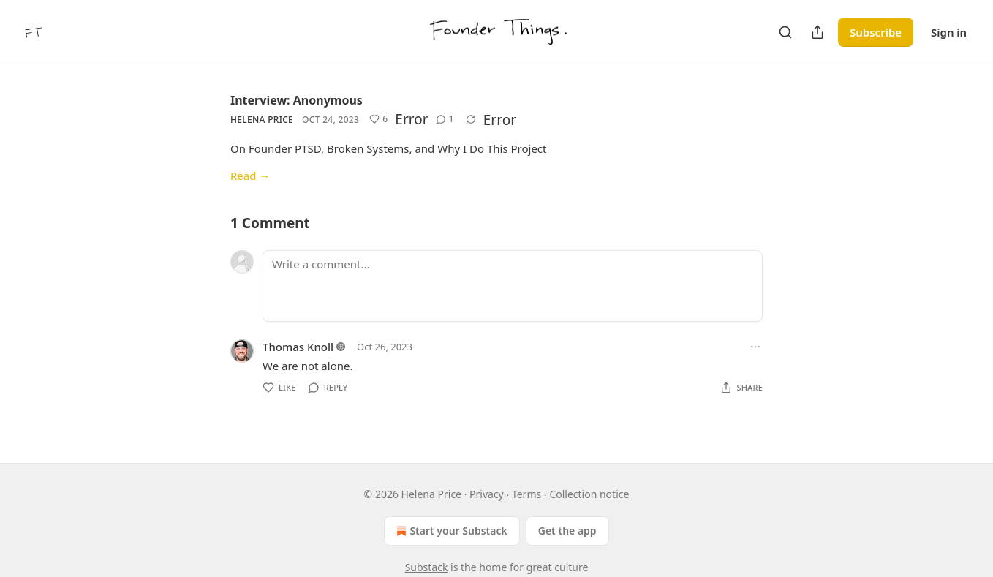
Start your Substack (450, 531)
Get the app (567, 531)
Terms (526, 494)
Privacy (486, 494)
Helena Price (261, 119)
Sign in (949, 32)
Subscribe (876, 32)
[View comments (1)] (444, 119)
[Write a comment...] (513, 286)
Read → (250, 175)
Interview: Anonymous (296, 100)
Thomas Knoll (298, 346)
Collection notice (589, 494)
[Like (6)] (378, 119)
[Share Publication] (817, 32)
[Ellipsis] (755, 346)
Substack (426, 567)
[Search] (785, 32)
